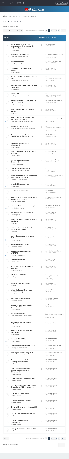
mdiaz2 (15, 285)
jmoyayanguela (17, 240)
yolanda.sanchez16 (18, 208)
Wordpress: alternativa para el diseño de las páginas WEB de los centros (23, 386)
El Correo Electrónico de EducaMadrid (24, 407)
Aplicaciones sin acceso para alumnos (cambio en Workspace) (24, 198)
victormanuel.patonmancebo (21, 80)
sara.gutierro (16, 155)
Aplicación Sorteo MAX (19, 62)
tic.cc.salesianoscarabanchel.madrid (23, 121)
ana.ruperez (16, 186)
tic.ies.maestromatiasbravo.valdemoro (24, 128)
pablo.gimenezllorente (19, 64)
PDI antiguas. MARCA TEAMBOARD (23, 212)
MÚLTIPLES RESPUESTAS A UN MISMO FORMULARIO (21, 228)
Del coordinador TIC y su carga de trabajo (22, 110)
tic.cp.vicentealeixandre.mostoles (22, 315)
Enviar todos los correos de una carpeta (21, 69)
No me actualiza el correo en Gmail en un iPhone (23, 152)
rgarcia (15, 113)
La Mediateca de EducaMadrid (21, 400)
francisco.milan (17, 270)
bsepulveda (16, 50)
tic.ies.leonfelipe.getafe (19, 105)
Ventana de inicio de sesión (20, 126)
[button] (46, 31)
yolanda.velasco (17, 300)
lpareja (15, 231)
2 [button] (51, 30)
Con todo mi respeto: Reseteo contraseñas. (21, 323)
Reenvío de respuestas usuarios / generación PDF (22, 306)
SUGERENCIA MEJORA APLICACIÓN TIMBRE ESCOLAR (23, 102)
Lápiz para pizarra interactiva (20, 168)
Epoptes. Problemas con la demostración (20, 161)
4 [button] (56, 30)
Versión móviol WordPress (20, 244)
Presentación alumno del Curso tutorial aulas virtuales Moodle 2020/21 (24, 176)
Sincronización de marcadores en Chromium (22, 267)
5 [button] (58, 30)
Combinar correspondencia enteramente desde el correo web (22, 136)
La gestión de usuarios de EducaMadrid (19, 421)
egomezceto (16, 334)
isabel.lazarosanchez (19, 255)
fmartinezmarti (17, 341)
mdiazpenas (16, 214)
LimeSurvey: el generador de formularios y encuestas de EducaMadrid (20, 370)
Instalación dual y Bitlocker (20, 54)
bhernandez (16, 309)
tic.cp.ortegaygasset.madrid (21, 96)
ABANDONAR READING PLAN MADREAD (21, 252)
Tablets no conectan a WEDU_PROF (23, 346)
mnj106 (15, 193)
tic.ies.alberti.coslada (19, 201)
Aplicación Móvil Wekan (19, 339)
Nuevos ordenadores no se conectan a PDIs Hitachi (24, 86)
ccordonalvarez (17, 246)
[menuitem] (19, 3)
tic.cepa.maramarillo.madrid (21, 170)
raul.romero (16, 72)
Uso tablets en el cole (18, 313)
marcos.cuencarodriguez (20, 179)
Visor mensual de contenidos (21, 298)
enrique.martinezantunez (20, 347)
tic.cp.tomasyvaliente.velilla (20, 56)
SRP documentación (18, 260)
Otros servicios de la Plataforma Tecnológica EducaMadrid (22, 361)
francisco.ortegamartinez (20, 355)
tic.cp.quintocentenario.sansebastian (23, 277)
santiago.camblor (18, 164)
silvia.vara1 (16, 89)
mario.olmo (16, 262)
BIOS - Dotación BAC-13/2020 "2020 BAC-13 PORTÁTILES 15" (23, 118)
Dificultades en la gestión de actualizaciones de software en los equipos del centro (22, 46)
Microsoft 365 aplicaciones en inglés (23, 206)
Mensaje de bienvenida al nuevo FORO (23, 429)
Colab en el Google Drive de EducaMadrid (20, 144)
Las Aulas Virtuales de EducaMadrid (23, 414)
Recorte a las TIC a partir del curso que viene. (24, 77)
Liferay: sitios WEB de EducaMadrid (23, 378)
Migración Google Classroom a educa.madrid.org (21, 291)
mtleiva (15, 223)
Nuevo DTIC (15, 94)
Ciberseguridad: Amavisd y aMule (22, 353)
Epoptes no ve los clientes (20, 191)
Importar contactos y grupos (20, 283)
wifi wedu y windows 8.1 (19, 275)
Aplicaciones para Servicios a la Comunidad (21, 331)
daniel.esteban (17, 364)
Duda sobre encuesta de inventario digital (22, 237)
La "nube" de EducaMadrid (20, 394)
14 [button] (62, 30)
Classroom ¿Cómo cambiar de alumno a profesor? (24, 220)
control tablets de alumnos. (20, 184)
